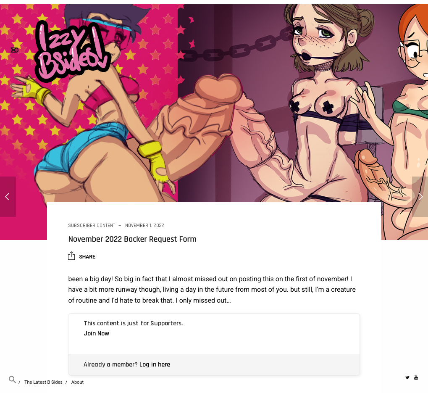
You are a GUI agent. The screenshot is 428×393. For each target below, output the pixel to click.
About (77, 382)
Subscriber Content (91, 225)
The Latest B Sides (43, 382)
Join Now (96, 333)
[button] (12, 382)
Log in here (154, 364)
